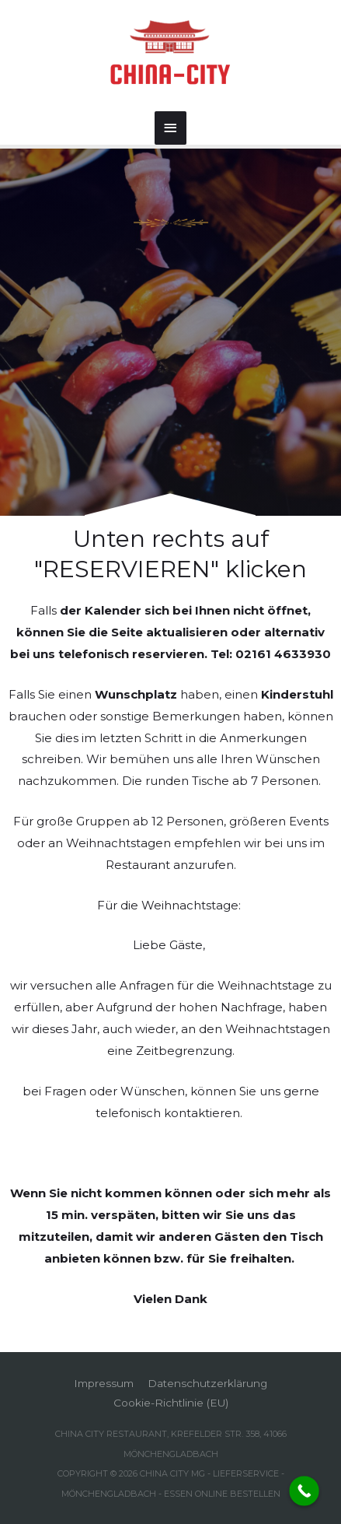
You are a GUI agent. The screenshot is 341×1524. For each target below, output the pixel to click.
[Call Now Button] (304, 1491)
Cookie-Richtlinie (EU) (170, 1402)
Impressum (104, 1383)
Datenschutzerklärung (207, 1383)
